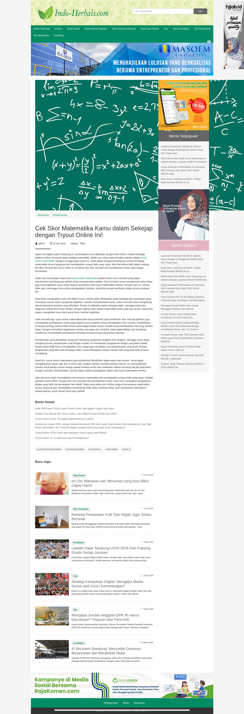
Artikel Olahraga (41, 28)
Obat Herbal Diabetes (95, 28)
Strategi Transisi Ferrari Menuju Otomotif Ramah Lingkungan (182, 357)
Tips (165, 28)
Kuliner (58, 28)
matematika (111, 449)
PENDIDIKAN (60, 215)
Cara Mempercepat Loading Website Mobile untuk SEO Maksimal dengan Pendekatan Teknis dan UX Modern (180, 326)
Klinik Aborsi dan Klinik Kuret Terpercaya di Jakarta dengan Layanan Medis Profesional (183, 160)
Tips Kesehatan (202, 28)
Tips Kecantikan (181, 28)
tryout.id (126, 449)
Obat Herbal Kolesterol (124, 28)
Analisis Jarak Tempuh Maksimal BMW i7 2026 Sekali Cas (182, 365)
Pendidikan (78, 542)
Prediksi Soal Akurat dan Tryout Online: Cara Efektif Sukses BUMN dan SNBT (76, 413)
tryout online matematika (85, 278)
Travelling (58, 35)
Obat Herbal (73, 28)
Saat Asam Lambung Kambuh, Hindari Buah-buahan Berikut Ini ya (181, 181)
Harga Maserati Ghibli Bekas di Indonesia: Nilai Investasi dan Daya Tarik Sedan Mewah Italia (183, 170)
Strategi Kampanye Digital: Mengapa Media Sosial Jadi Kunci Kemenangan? (107, 584)
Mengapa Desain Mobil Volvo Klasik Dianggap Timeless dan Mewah (180, 307)
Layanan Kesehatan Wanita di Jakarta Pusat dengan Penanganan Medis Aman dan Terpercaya (182, 150)
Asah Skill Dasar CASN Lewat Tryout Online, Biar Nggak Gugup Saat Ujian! (74, 408)
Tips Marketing (41, 35)
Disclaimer (139, 703)
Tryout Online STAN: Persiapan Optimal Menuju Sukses (64, 419)
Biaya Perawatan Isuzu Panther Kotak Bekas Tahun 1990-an (181, 348)
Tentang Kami (110, 703)
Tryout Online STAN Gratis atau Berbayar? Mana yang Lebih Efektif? (71, 432)
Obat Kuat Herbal (149, 28)
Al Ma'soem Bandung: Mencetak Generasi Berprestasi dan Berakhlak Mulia (106, 651)
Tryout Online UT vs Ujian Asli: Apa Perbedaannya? (62, 438)
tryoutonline (95, 449)
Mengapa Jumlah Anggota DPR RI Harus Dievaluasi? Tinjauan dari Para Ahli (105, 617)
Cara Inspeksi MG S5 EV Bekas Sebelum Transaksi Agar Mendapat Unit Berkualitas (183, 299)
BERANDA (43, 215)
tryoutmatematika (75, 449)
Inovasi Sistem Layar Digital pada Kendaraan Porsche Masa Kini (178, 316)
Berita (126, 703)
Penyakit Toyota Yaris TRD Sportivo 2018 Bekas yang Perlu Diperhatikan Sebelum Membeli (182, 338)
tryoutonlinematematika (49, 449)
